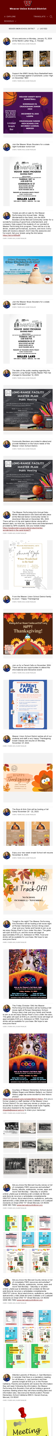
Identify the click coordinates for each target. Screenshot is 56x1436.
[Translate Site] (41, 16)
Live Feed (43, 29)
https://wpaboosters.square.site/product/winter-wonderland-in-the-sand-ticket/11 (23, 529)
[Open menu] (10, 16)
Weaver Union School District (22, 29)
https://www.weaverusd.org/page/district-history (23, 1099)
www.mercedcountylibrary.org (29, 1205)
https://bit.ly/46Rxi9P (11, 235)
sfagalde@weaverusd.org (13, 1110)
